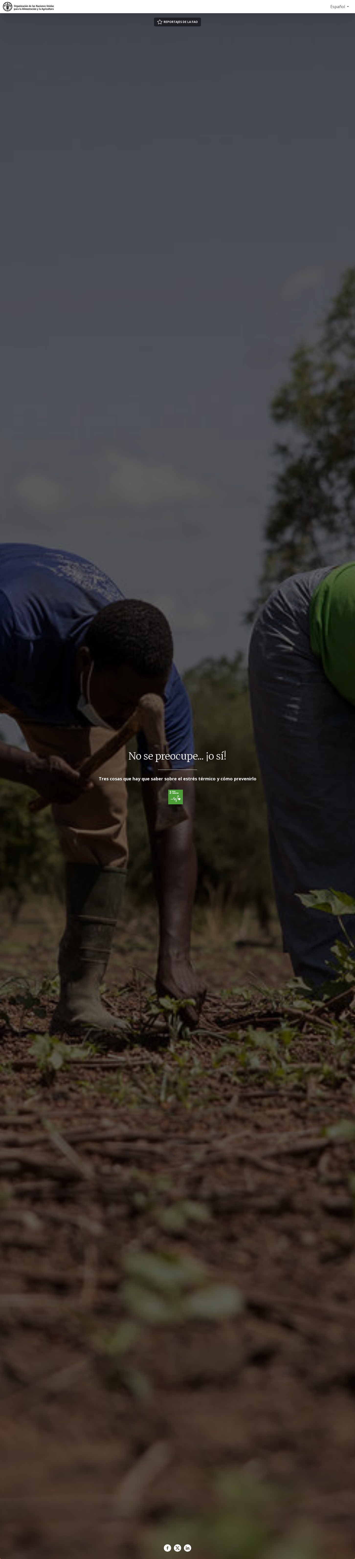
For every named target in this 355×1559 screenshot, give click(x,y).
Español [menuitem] (338, 6)
